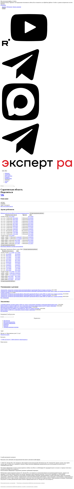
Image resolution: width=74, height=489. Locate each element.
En (3, 170)
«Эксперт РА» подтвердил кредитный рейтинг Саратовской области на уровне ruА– (21, 295)
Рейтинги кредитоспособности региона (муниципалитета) (15, 213)
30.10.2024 (15, 218)
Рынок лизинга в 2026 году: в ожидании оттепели (13, 309)
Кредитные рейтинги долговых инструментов (12, 246)
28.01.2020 (8, 270)
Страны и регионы (46, 290)
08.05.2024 (15, 219)
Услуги (6, 181)
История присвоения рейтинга (37, 213)
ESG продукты (8, 176)
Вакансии (5, 325)
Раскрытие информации (9, 323)
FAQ (6, 182)
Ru (5, 170)
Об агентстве (6, 320)
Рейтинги (7, 173)
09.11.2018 (17, 240)
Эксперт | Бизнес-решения (14, 6)
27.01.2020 (15, 234)
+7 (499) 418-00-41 (14, 339)
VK (2, 195)
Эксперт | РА (5, 6)
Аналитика (7, 174)
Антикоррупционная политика (10, 327)
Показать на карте (5, 334)
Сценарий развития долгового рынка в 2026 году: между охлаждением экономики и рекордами (24, 304)
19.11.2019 (11, 235)
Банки (30, 307)
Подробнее (3, 5)
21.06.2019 (18, 237)
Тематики (7, 179)
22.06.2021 (15, 229)
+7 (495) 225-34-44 (5, 339)
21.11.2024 (11, 252)
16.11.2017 (17, 243)
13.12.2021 (15, 227)
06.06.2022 (15, 226)
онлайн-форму (36, 459)
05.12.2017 (10, 279)
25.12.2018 (18, 238)
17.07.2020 (15, 232)
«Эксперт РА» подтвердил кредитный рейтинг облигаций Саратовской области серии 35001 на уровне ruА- (27, 293)
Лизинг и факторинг (51, 305)
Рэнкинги (7, 177)
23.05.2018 (10, 278)
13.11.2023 (15, 221)
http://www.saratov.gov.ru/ (7, 206)
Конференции (8, 178)
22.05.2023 (15, 222)
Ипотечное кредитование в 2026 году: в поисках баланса (14, 307)
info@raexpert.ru (23, 339)
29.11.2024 (11, 216)
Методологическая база (9, 322)
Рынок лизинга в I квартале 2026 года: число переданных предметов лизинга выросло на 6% (23, 305)
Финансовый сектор (52, 304)
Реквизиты (6, 324)
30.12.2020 (15, 230)
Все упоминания (5, 297)
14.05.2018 (17, 241)
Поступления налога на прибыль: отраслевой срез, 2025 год (15, 308)
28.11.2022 (15, 224)
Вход (4, 8)
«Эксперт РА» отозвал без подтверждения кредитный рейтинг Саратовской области (21, 290)
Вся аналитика (4, 311)
